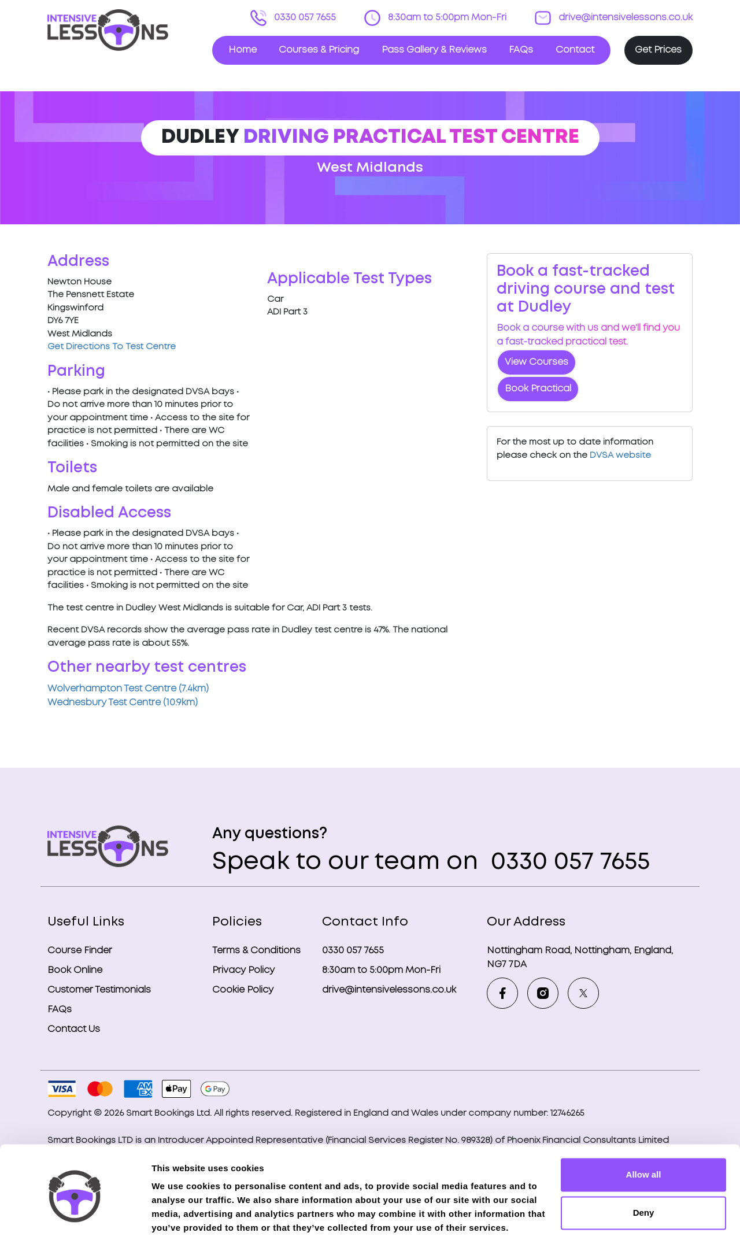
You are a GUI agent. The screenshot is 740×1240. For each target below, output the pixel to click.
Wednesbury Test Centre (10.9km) (122, 702)
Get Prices (658, 50)
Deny (643, 1170)
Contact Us (73, 1029)
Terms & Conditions (256, 950)
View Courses (536, 362)
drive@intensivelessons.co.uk (624, 17)
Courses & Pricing (319, 50)
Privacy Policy (243, 970)
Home (242, 50)
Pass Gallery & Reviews (434, 50)
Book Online (74, 970)
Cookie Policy (242, 990)
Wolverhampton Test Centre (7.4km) (128, 688)
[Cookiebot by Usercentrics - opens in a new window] (74, 1217)
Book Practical (538, 388)
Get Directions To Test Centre (111, 347)
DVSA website (620, 455)
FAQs (521, 50)
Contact (575, 50)
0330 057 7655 (304, 17)
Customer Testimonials (99, 990)
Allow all (643, 1132)
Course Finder (79, 950)
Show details (178, 1217)
